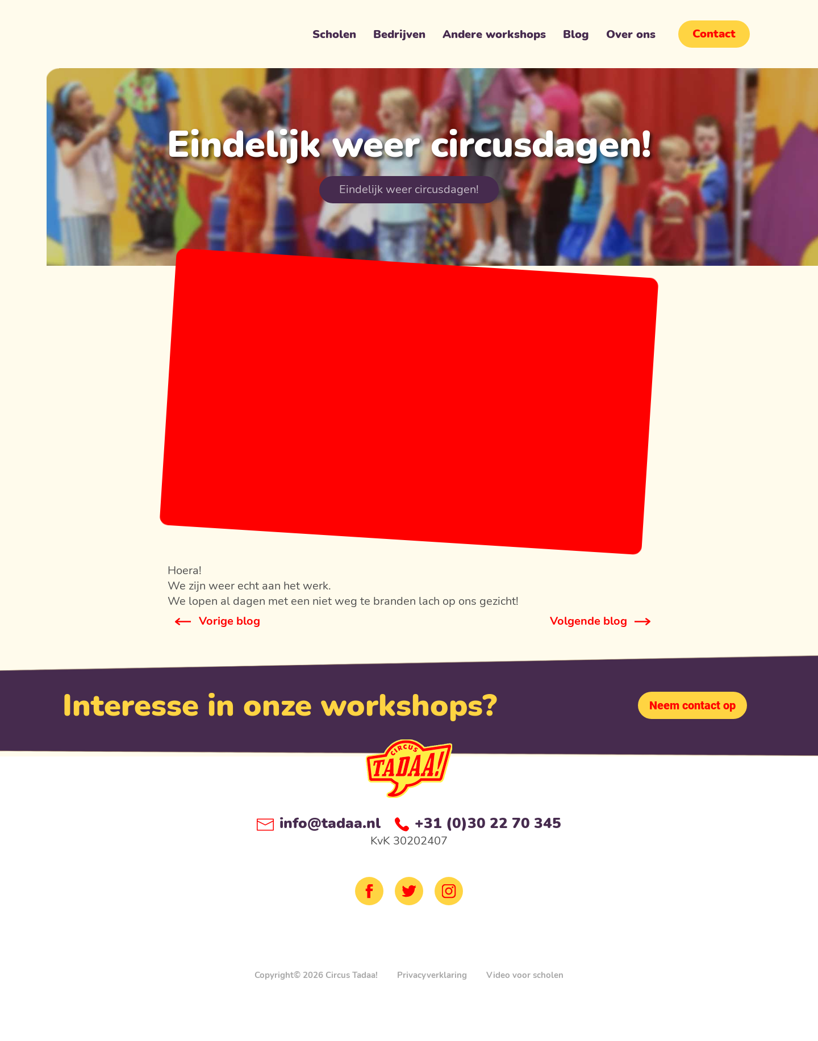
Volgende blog (588, 621)
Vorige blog (229, 621)
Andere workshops (494, 36)
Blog (576, 36)
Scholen (334, 36)
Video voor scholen (525, 975)
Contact (714, 33)
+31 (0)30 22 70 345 (478, 823)
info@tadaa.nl (319, 823)
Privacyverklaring (432, 975)
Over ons (631, 36)
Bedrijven (399, 36)
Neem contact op (692, 705)
